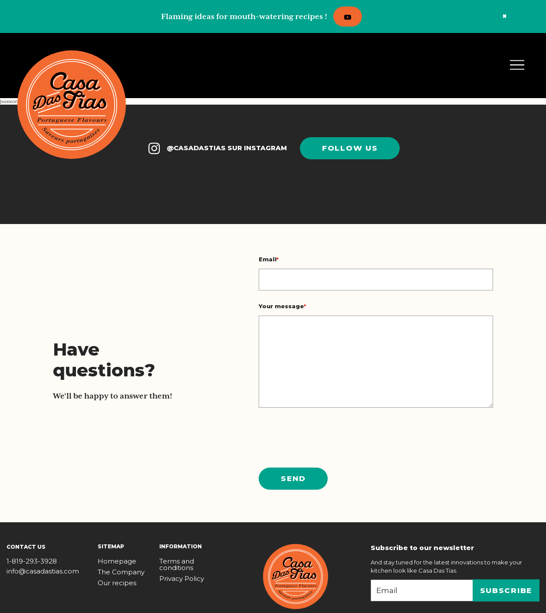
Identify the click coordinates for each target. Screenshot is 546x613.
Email (269, 259)
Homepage (117, 561)
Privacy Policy (181, 578)
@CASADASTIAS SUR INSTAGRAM (216, 148)
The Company (121, 572)
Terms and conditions (176, 564)
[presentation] (325, 438)
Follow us (350, 148)
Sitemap (111, 546)
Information (180, 546)
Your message (282, 306)
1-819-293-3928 (32, 561)
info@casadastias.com (43, 571)
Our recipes (117, 583)
